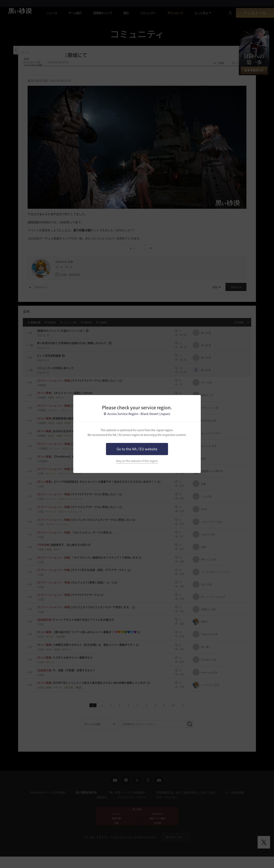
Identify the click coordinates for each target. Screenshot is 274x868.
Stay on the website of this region (137, 461)
